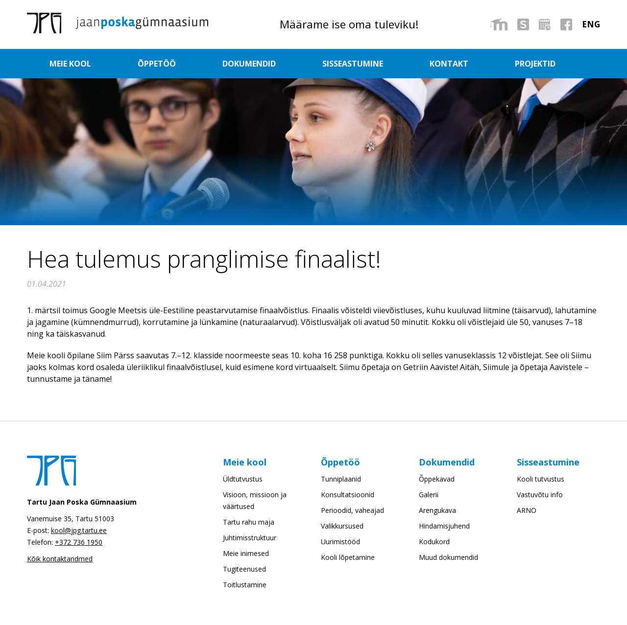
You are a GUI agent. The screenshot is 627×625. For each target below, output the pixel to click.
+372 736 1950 (78, 542)
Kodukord (434, 541)
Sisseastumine (357, 63)
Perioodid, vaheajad (352, 510)
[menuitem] (591, 24)
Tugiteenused (244, 569)
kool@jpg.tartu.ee (79, 530)
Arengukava (437, 510)
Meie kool (120, 63)
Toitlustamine (244, 584)
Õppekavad (437, 479)
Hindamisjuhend (444, 526)
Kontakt (437, 63)
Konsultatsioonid (347, 494)
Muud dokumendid (448, 557)
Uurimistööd (340, 541)
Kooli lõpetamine (348, 557)
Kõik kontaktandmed (60, 558)
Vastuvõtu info (540, 494)
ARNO (526, 510)
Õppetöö (190, 63)
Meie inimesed (246, 553)
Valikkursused (342, 526)
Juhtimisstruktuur (249, 537)
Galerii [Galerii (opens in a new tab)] (428, 494)
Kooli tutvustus (540, 479)
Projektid (507, 63)
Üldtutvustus (243, 479)
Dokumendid (266, 63)
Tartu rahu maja (248, 522)
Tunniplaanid (341, 479)
